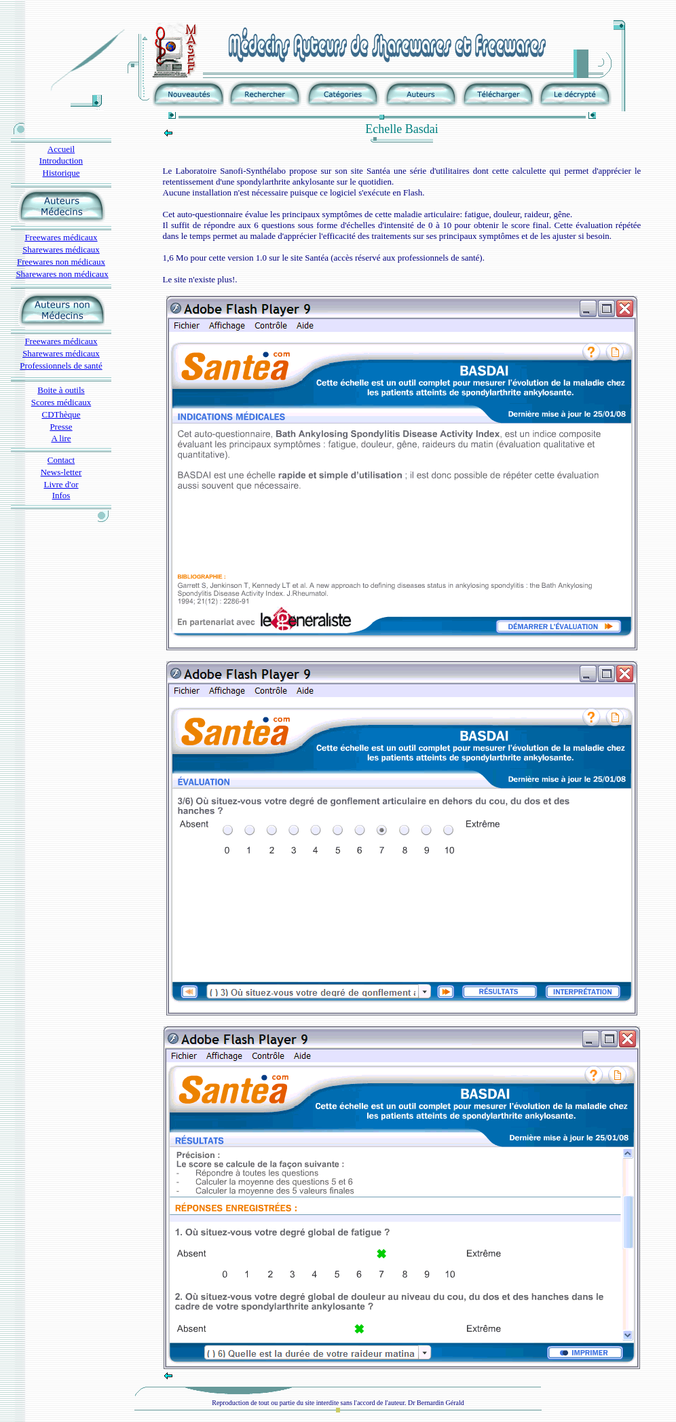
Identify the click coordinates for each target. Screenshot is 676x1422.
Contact (61, 460)
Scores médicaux (61, 402)
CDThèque (60, 414)
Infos (61, 495)
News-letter (61, 472)
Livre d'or (60, 484)
